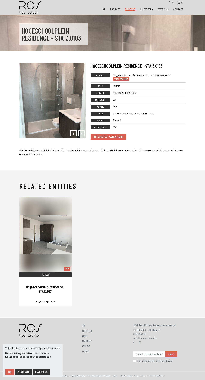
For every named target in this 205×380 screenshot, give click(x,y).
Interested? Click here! (108, 136)
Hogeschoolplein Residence (142, 75)
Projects (115, 9)
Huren (85, 336)
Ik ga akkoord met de (154, 360)
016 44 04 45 (139, 334)
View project (121, 79)
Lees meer (41, 371)
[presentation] (73, 133)
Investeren (146, 9)
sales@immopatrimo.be (145, 338)
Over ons (163, 9)
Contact (178, 9)
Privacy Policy (165, 360)
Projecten (87, 330)
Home (104, 9)
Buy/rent (130, 9)
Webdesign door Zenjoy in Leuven (134, 376)
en (179, 2)
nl (182, 2)
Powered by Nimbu (157, 376)
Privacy (114, 376)
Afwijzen (23, 371)
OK (10, 372)
